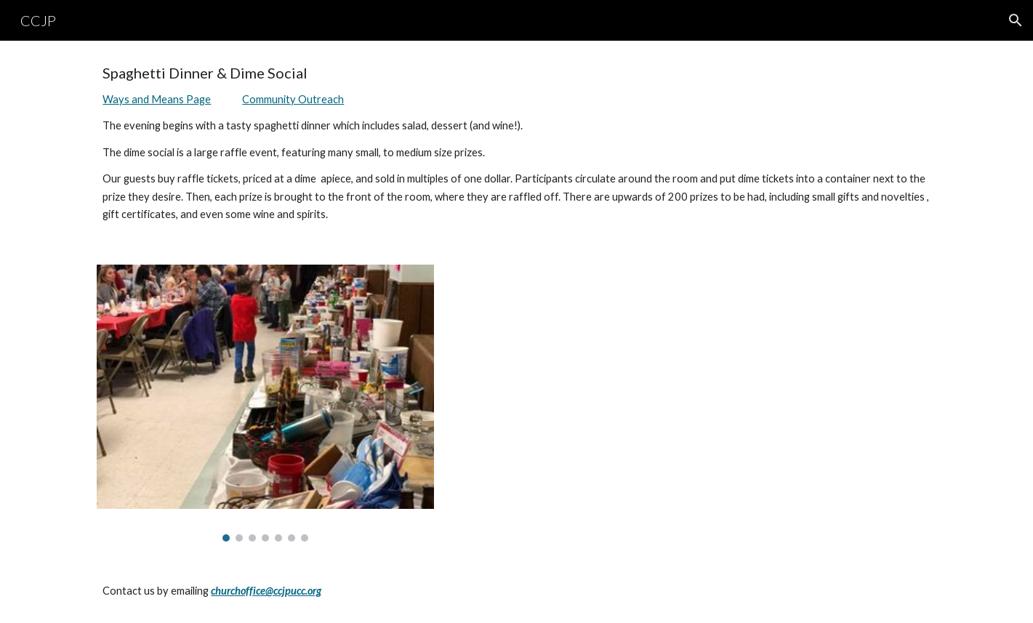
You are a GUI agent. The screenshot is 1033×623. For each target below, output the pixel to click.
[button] (1015, 20)
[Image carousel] (265, 403)
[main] (516, 144)
